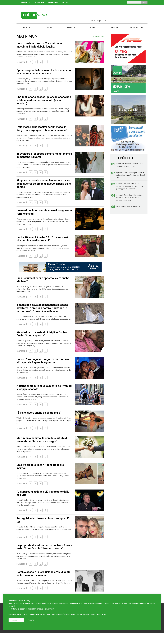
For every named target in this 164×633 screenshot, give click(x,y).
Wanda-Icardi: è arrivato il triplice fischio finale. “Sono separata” (42, 334)
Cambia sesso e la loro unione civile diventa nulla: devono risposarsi (43, 573)
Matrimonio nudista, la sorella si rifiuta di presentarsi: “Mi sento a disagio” (42, 440)
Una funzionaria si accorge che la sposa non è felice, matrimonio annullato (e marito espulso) (44, 100)
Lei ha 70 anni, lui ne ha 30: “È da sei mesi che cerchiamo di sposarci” (42, 239)
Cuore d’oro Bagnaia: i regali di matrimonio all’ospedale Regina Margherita (43, 361)
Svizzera (71, 28)
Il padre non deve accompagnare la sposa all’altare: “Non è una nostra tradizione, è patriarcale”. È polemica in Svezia (42, 308)
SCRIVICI (65, 2)
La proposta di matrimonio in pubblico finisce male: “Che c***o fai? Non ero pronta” (44, 547)
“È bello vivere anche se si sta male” (39, 412)
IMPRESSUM (53, 2)
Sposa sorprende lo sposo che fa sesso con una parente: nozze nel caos (44, 72)
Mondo (93, 28)
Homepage (27, 28)
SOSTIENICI (39, 2)
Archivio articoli (98, 36)
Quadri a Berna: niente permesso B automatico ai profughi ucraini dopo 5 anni (130, 175)
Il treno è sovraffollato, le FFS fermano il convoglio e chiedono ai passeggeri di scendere (129, 186)
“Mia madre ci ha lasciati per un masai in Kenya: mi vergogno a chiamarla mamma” (42, 128)
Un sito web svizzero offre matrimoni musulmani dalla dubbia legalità (40, 45)
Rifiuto (31, 620)
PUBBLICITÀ (25, 2)
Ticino (49, 28)
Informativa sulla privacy (43, 609)
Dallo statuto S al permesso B (128, 206)
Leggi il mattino (136, 28)
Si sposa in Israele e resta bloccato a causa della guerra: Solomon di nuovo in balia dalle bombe (44, 184)
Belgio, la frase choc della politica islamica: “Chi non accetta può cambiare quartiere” (129, 197)
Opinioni (114, 28)
